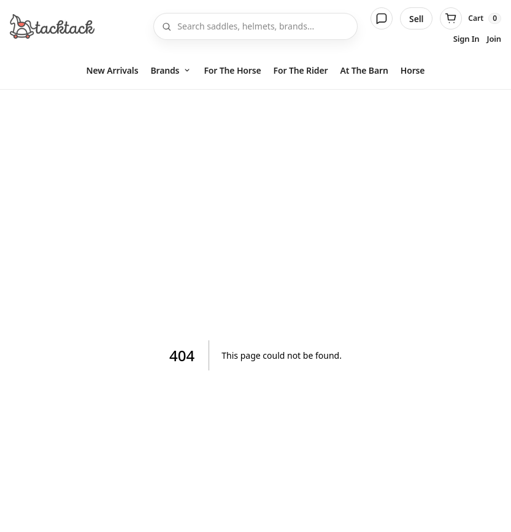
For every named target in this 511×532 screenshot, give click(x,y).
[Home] (52, 26)
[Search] (263, 26)
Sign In (466, 38)
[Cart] (470, 18)
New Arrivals (112, 70)
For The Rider (301, 70)
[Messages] (382, 18)
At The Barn (364, 70)
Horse (413, 70)
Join (494, 38)
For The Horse (232, 70)
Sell (416, 19)
